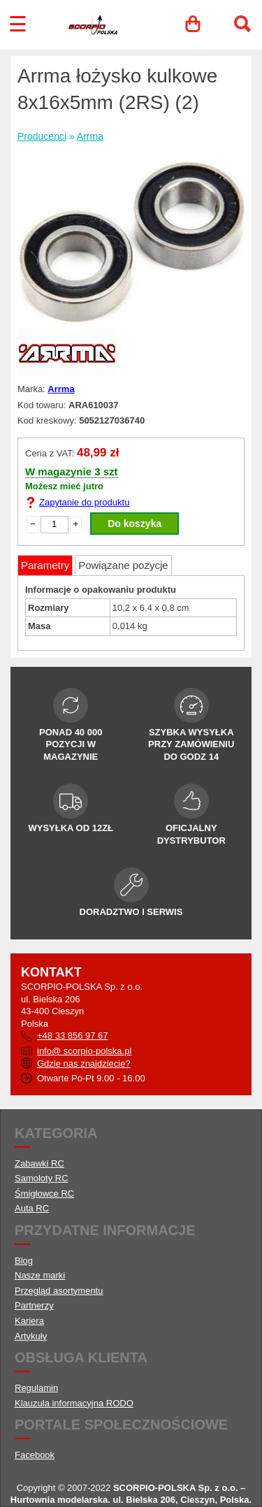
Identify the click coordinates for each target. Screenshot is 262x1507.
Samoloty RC (41, 1178)
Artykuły (31, 1336)
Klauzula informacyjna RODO (74, 1403)
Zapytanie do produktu (84, 502)
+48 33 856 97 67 (72, 1035)
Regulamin (36, 1388)
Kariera (29, 1320)
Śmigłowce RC (44, 1193)
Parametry (45, 565)
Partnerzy (34, 1305)
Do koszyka (134, 523)
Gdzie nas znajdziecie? (84, 1063)
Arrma (90, 136)
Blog (24, 1260)
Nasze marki (40, 1275)
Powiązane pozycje (123, 565)
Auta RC (32, 1208)
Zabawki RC (39, 1163)
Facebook (34, 1455)
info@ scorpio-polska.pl (84, 1051)
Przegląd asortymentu (59, 1290)
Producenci (41, 136)
